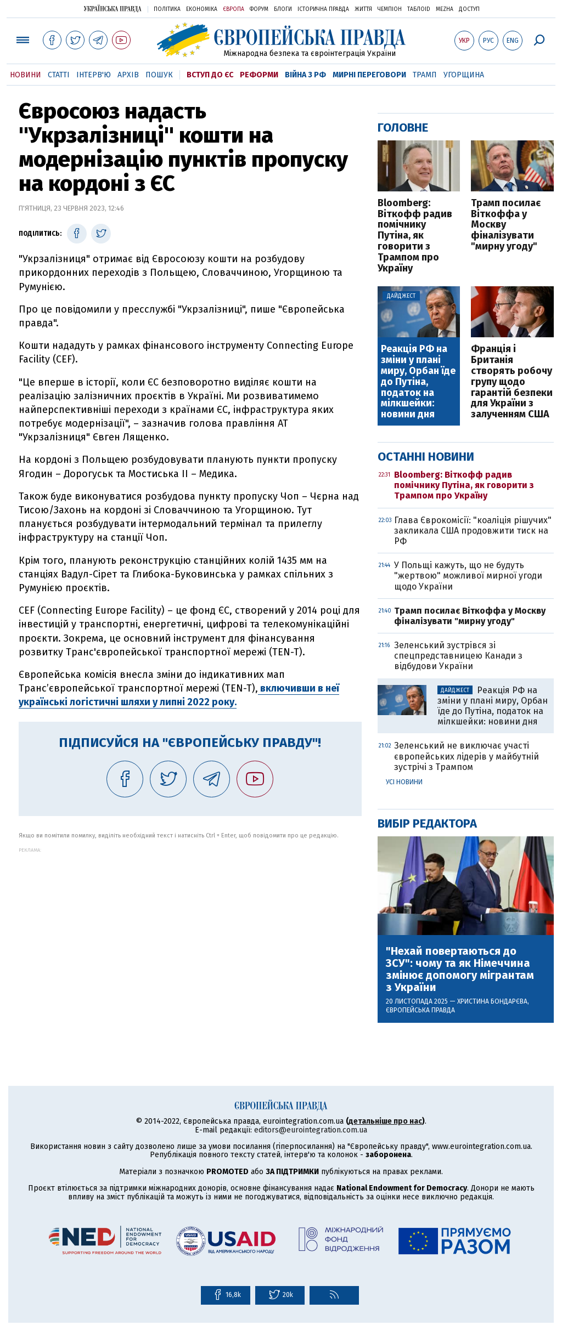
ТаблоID (418, 9)
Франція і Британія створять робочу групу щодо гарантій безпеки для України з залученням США (512, 382)
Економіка (201, 9)
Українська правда (112, 8)
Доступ (469, 9)
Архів (128, 75)
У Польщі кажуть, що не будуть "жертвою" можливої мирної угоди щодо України (468, 575)
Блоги (283, 9)
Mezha (444, 9)
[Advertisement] (190, 929)
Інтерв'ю (93, 75)
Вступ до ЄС (210, 75)
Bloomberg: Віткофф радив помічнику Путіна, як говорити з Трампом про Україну (415, 236)
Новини (25, 75)
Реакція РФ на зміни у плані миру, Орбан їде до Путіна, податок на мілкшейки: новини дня (418, 382)
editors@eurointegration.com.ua (310, 1130)
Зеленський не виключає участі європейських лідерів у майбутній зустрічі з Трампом (466, 756)
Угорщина (463, 75)
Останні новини (426, 456)
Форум (259, 9)
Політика (167, 9)
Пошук (159, 75)
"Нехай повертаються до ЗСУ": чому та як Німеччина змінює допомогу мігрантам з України (460, 969)
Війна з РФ (305, 75)
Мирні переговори (369, 75)
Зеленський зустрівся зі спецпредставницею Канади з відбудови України (458, 655)
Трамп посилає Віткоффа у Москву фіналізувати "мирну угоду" (506, 225)
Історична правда (323, 9)
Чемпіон (390, 9)
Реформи (259, 75)
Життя (363, 9)
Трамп (425, 75)
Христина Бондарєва (492, 1001)
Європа (233, 9)
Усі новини (404, 782)
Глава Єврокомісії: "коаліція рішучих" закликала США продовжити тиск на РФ (473, 530)
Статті (59, 75)
